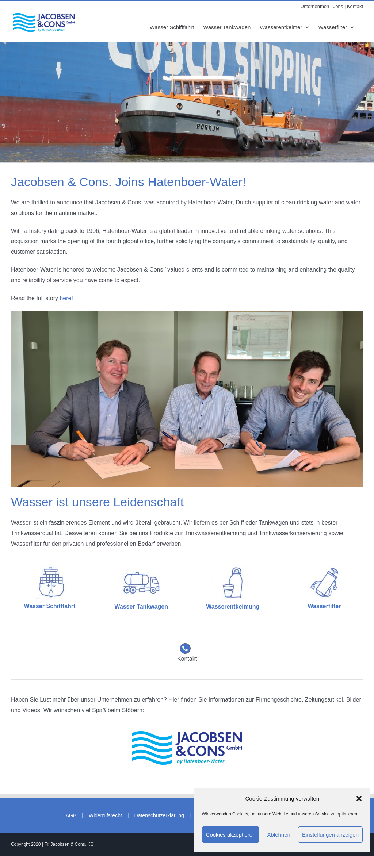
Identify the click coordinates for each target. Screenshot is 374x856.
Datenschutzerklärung (159, 815)
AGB (71, 815)
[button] (359, 798)
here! (66, 298)
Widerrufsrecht (105, 815)
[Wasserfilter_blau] (324, 567)
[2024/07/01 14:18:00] (187, 734)
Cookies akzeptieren (231, 835)
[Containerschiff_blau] (50, 567)
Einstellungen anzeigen (330, 835)
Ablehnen (278, 835)
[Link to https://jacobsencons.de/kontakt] (185, 648)
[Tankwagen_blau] (141, 567)
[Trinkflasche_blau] (233, 567)
